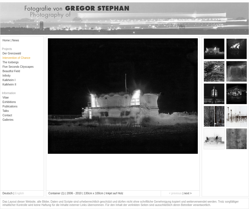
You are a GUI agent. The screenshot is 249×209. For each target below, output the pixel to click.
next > (188, 193)
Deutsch (7, 193)
